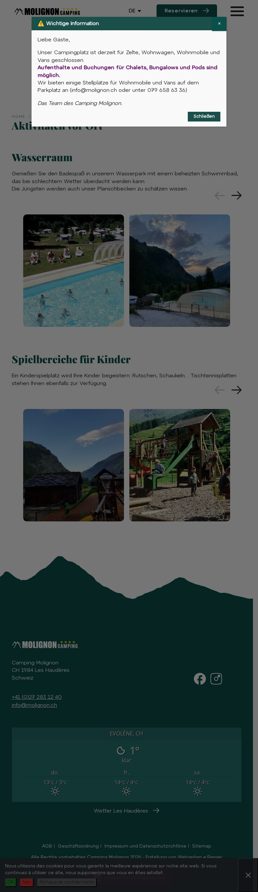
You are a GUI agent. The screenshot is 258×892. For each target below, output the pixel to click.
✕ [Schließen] (219, 24)
